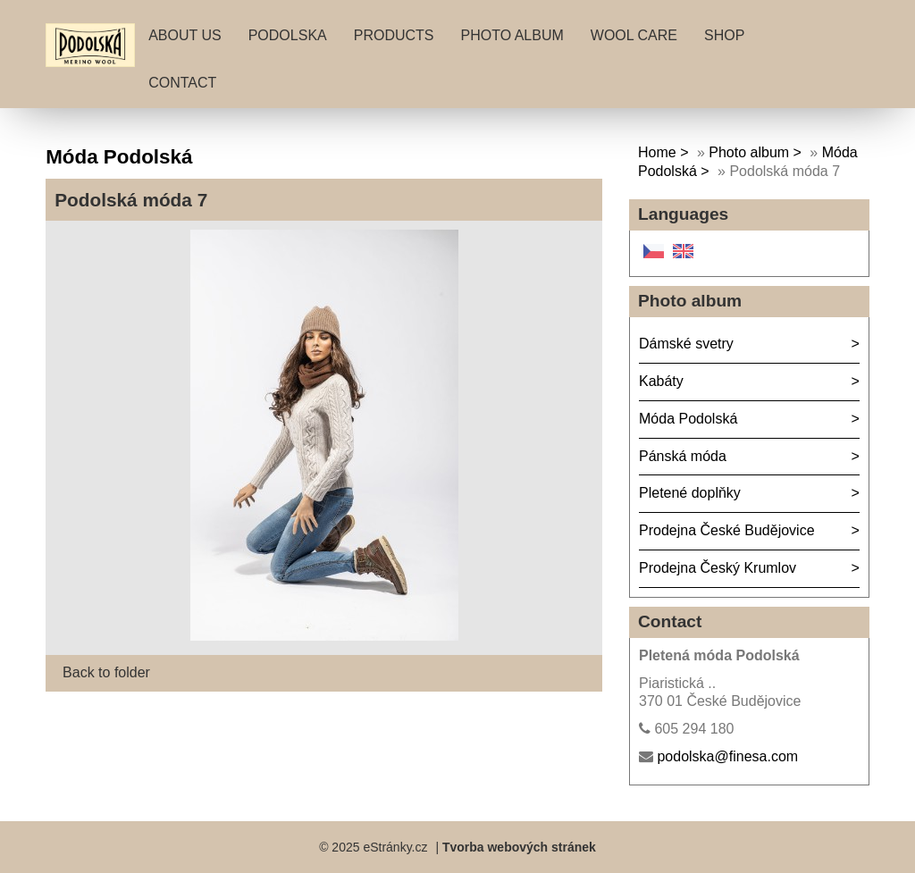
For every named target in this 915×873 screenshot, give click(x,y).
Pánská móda (682, 456)
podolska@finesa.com (727, 756)
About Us (185, 35)
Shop (724, 35)
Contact (182, 82)
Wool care (634, 35)
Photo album (512, 35)
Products (394, 35)
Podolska (287, 35)
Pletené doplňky (690, 492)
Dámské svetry (686, 343)
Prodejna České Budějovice (727, 530)
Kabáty (661, 381)
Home (657, 152)
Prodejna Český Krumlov (717, 567)
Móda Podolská (688, 418)
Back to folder (106, 672)
